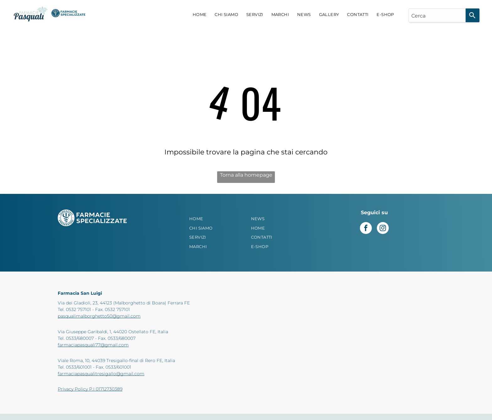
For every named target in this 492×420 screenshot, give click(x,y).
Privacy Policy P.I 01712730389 (90, 389)
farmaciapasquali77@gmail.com (93, 345)
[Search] (472, 15)
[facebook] (366, 229)
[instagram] (383, 229)
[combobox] (437, 15)
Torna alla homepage (246, 175)
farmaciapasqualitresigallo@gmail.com (101, 373)
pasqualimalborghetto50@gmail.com (99, 316)
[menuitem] (200, 14)
